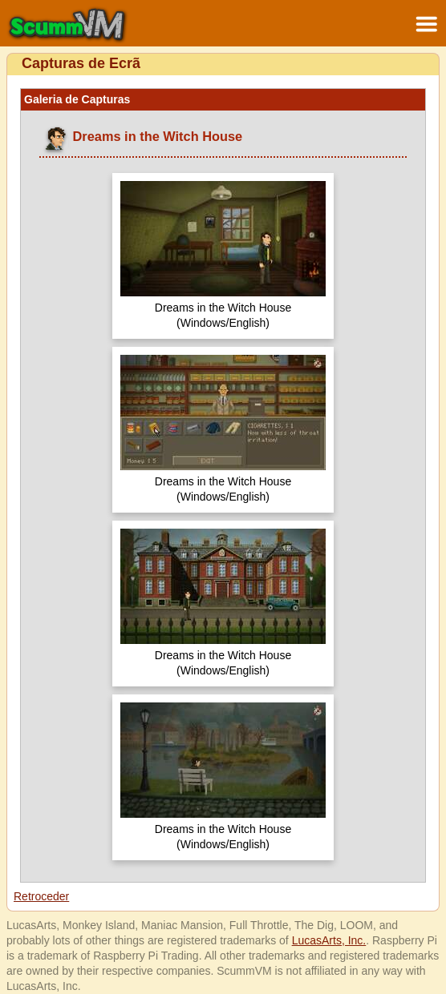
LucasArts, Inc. (329, 940)
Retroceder (41, 896)
